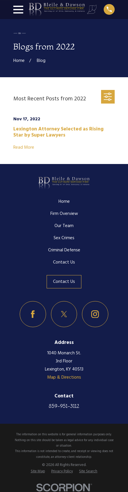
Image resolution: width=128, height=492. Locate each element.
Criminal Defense (64, 250)
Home (64, 201)
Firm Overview (64, 213)
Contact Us (64, 262)
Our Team (64, 225)
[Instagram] (95, 314)
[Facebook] (33, 314)
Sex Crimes (64, 238)
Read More (23, 147)
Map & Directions (64, 377)
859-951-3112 (64, 406)
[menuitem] (38, 472)
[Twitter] (64, 314)
